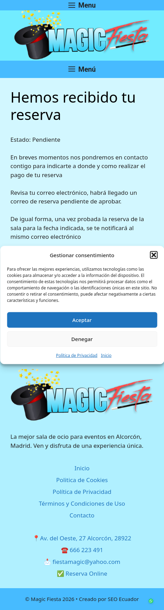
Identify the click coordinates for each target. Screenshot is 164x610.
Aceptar (82, 319)
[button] (153, 255)
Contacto (82, 515)
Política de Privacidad (76, 355)
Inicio (106, 355)
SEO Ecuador (123, 598)
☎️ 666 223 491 (82, 550)
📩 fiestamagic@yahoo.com (82, 562)
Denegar (82, 339)
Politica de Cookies (82, 480)
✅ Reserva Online (82, 573)
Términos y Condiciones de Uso (82, 503)
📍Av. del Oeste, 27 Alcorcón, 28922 (82, 538)
